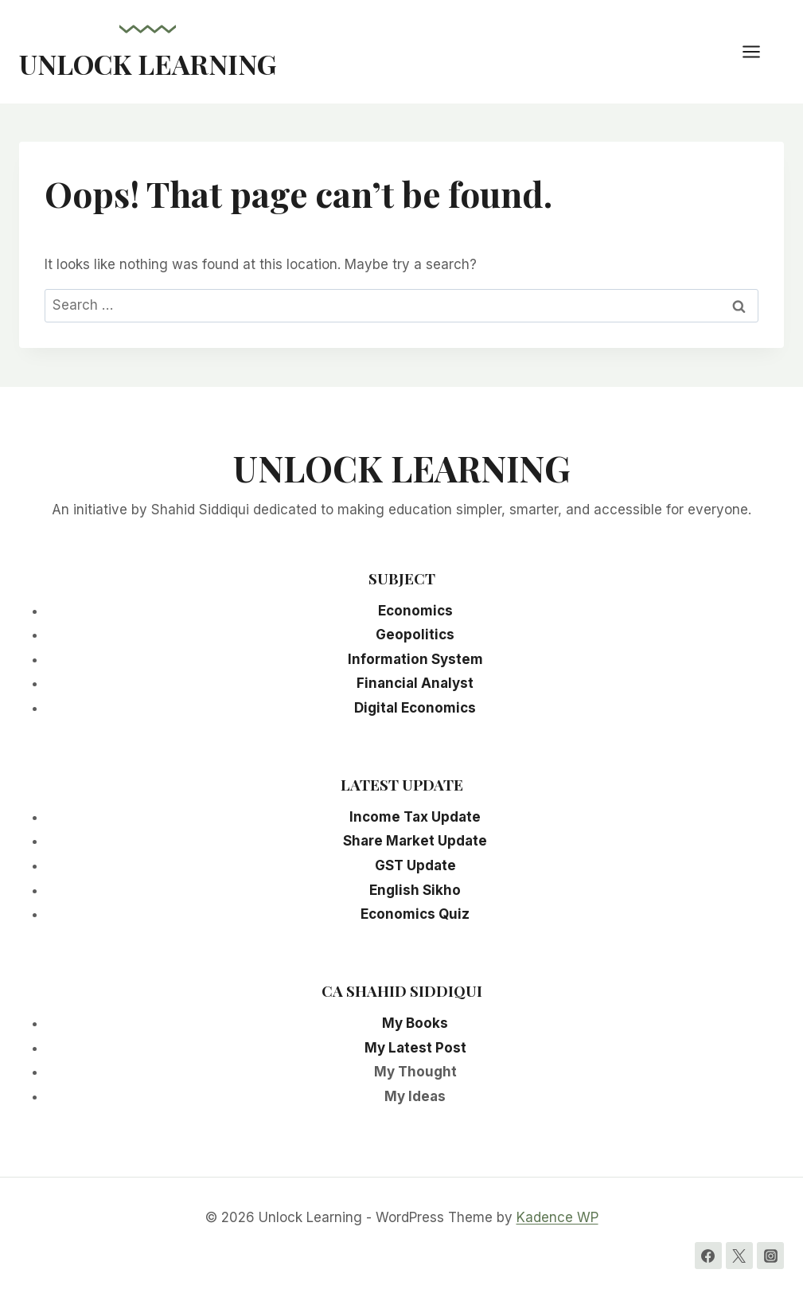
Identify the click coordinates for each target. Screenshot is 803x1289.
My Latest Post (415, 1048)
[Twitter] (739, 1255)
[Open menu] (759, 51)
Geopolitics (415, 635)
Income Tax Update (415, 817)
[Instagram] (770, 1255)
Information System (415, 659)
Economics (415, 611)
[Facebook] (708, 1255)
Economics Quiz (415, 914)
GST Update (415, 865)
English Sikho (415, 890)
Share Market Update (415, 841)
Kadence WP (557, 1217)
